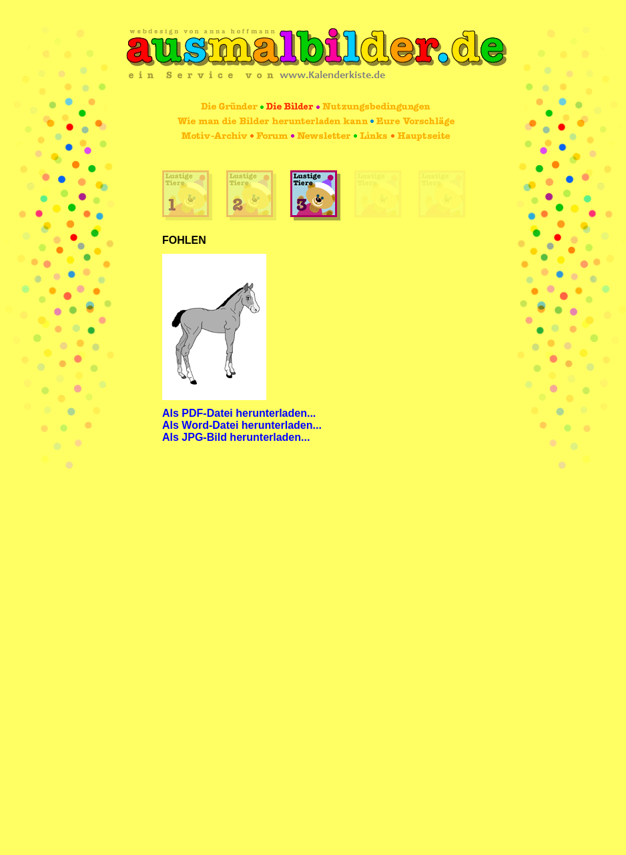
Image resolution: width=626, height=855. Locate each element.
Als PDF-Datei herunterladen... (239, 413)
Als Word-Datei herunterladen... (242, 425)
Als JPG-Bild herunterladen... (236, 437)
